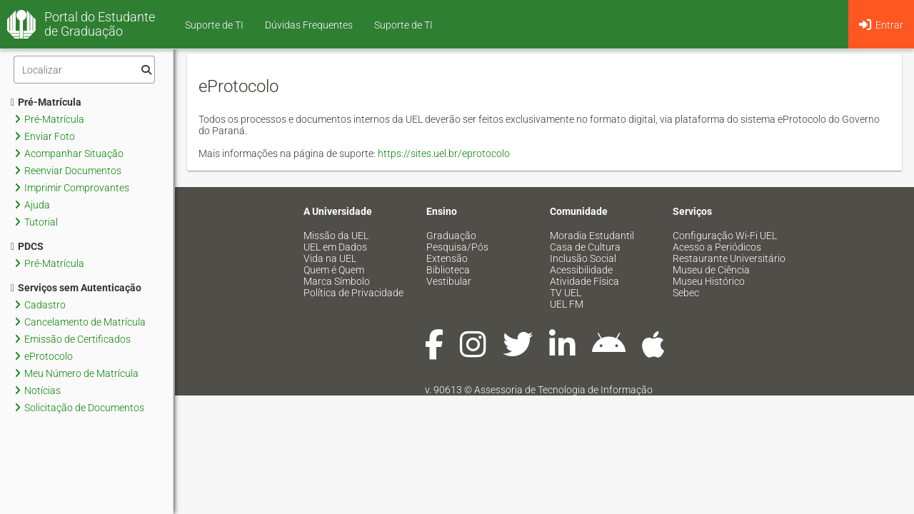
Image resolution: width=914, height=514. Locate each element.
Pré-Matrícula (46, 102)
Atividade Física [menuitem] (584, 281)
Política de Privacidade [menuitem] (353, 292)
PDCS (27, 246)
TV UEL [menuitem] (565, 292)
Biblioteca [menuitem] (448, 270)
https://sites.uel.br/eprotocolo (444, 153)
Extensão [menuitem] (447, 258)
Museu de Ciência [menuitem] (711, 270)
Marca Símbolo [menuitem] (336, 281)
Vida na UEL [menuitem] (329, 258)
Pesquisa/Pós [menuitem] (457, 247)
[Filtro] (84, 70)
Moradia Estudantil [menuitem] (592, 235)
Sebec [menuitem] (686, 292)
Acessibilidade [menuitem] (581, 270)
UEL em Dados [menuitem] (335, 247)
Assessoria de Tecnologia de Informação (563, 389)
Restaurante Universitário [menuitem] (729, 258)
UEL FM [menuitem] (566, 304)
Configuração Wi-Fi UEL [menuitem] (725, 235)
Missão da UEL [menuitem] (335, 235)
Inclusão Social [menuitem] (583, 258)
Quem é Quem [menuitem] (333, 270)
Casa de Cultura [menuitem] (585, 247)
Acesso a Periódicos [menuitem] (717, 247)
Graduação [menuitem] (451, 235)
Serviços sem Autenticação (76, 287)
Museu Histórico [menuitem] (709, 281)
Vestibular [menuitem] (448, 281)
